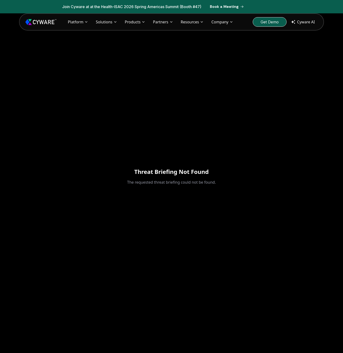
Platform (78, 22)
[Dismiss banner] (283, 6)
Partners (163, 22)
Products (135, 22)
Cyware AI (302, 22)
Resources (192, 22)
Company (222, 22)
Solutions (106, 22)
